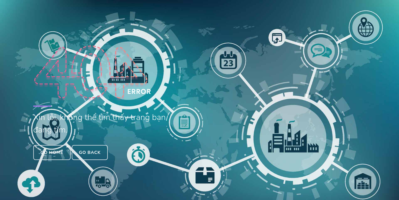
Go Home (51, 152)
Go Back (90, 152)
